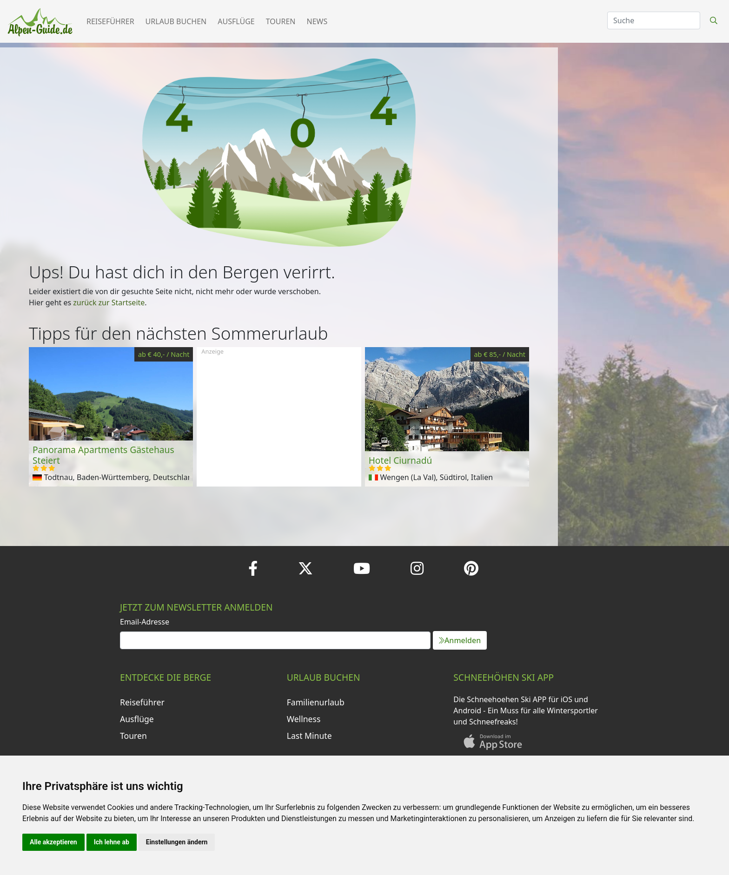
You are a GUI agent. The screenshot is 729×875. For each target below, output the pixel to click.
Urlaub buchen (176, 21)
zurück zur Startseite (109, 302)
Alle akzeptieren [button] (53, 842)
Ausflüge (236, 21)
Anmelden (460, 640)
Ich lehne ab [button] (111, 842)
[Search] (653, 20)
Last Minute (309, 735)
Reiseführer (110, 21)
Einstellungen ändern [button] (177, 842)
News (317, 21)
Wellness (304, 718)
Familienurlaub (316, 702)
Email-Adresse (144, 622)
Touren (281, 21)
